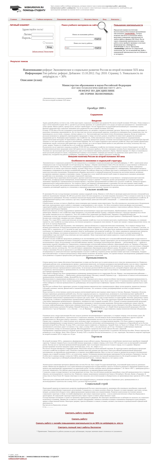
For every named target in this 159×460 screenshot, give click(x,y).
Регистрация (48, 51)
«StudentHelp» (129, 33)
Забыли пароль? (38, 51)
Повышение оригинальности (128, 25)
